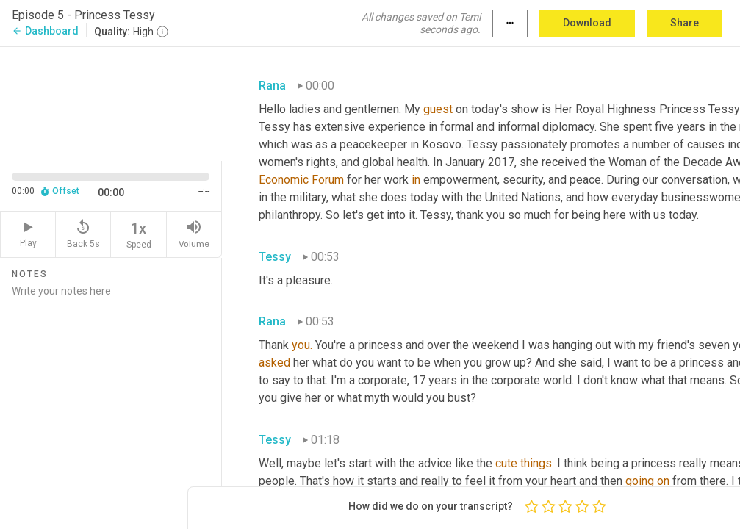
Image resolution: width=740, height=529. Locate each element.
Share (684, 23)
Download (587, 23)
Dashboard (45, 31)
